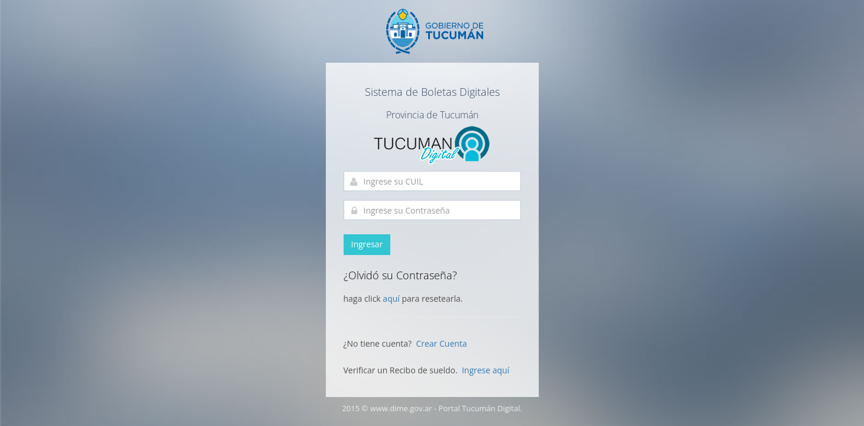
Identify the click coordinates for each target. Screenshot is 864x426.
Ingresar (367, 244)
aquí (392, 298)
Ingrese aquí (485, 370)
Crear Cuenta (441, 343)
